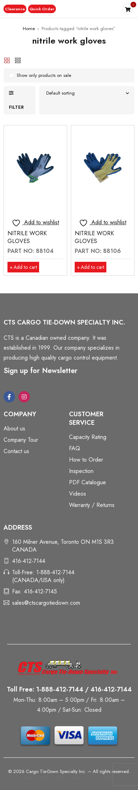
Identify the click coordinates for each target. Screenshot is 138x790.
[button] (15, 8)
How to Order (86, 460)
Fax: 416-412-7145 (34, 591)
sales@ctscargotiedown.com (46, 603)
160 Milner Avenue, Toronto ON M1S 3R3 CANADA (63, 546)
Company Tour (21, 440)
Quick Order (41, 9)
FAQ (74, 448)
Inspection (81, 471)
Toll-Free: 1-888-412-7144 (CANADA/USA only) (43, 576)
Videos (77, 494)
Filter (16, 107)
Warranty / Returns (92, 505)
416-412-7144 (28, 561)
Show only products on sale (44, 75)
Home (29, 28)
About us (14, 428)
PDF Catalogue (87, 482)
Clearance (14, 9)
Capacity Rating (87, 437)
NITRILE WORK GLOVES (27, 237)
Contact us (16, 451)
